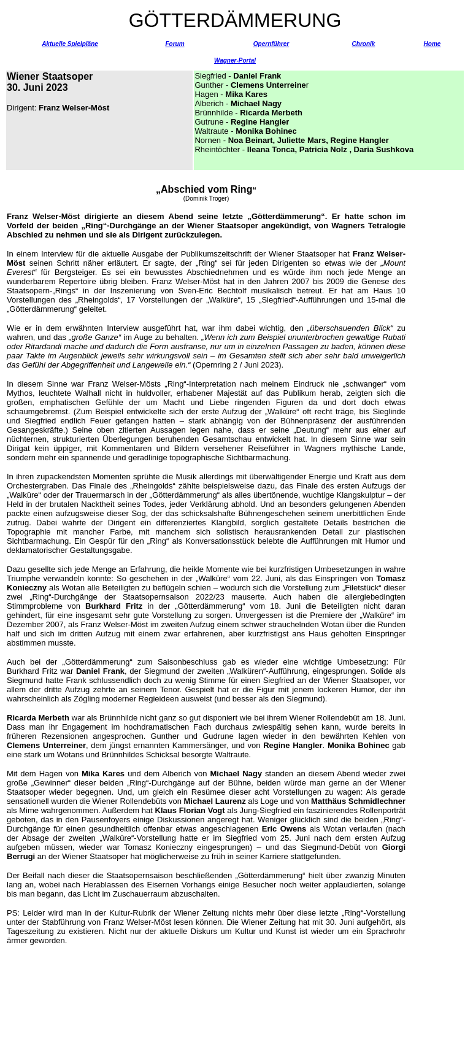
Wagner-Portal (235, 60)
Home (432, 44)
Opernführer (271, 44)
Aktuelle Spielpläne (70, 44)
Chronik (363, 44)
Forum (174, 44)
